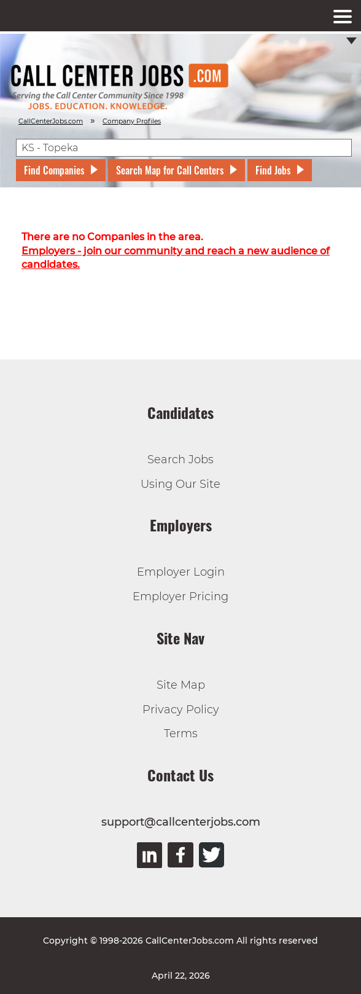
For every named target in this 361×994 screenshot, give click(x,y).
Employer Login (181, 572)
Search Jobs (180, 459)
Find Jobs (272, 170)
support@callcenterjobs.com (180, 822)
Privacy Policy (180, 709)
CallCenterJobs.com (50, 121)
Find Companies (54, 170)
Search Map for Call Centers (169, 170)
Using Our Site (180, 484)
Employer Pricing (180, 596)
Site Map (181, 685)
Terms (181, 733)
